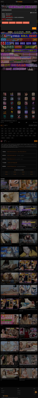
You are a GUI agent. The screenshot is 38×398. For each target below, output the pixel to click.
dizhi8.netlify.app (26, 22)
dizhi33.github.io (19, 22)
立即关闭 (34, 28)
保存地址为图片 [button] (33, 12)
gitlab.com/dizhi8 (12, 22)
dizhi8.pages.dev (5, 22)
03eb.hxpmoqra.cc (9, 13)
